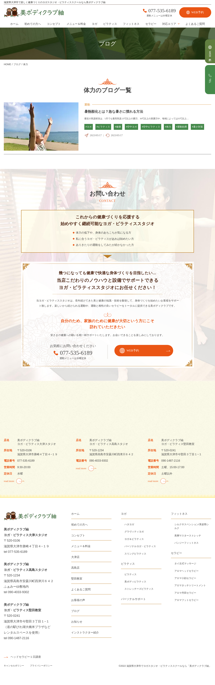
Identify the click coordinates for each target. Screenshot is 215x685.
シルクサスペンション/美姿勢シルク (191, 526)
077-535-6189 (162, 10)
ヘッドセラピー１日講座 (26, 656)
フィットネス (131, 23)
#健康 (118, 126)
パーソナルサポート (133, 599)
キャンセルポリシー (14, 665)
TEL (210, 80)
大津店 (75, 557)
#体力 (168, 126)
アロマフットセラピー (186, 600)
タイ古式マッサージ (185, 563)
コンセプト (54, 23)
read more (9, 481)
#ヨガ (89, 126)
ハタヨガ (129, 524)
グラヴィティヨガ (134, 531)
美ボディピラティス (135, 581)
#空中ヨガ (131, 126)
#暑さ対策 (197, 126)
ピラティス (110, 23)
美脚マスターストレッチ (187, 535)
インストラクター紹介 (85, 632)
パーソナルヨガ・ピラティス (140, 546)
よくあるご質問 (195, 23)
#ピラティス (103, 126)
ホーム (14, 23)
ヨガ (94, 23)
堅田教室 (76, 578)
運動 (87, 104)
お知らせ (76, 621)
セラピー (150, 23)
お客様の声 (78, 600)
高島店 (75, 567)
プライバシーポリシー (41, 665)
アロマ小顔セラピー (185, 578)
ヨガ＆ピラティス (134, 539)
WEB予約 (197, 12)
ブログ (75, 611)
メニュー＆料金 (76, 23)
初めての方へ (32, 23)
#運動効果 (181, 126)
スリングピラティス (135, 553)
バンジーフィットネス (186, 542)
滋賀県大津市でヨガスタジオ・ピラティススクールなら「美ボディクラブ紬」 (169, 665)
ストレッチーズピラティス (138, 588)
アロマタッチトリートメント (190, 585)
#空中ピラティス (151, 126)
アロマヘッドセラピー (186, 571)
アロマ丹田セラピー (185, 592)
